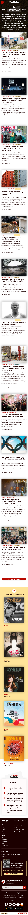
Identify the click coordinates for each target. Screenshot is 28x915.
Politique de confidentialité (10, 897)
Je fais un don (17, 824)
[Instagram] (18, 904)
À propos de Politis (19, 831)
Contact (8, 893)
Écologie (3, 828)
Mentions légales (16, 893)
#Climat (3, 854)
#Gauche (13, 854)
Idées (2, 831)
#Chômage (4, 856)
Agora (3, 824)
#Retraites (19, 854)
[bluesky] (10, 904)
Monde (3, 835)
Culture (3, 833)
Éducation (4, 841)
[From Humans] (21, 904)
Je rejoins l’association (19, 829)
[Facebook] (6, 904)
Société (3, 829)
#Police (8, 854)
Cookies (13, 900)
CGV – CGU (20, 895)
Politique (3, 826)
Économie (4, 839)
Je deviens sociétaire (19, 826)
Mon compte (17, 833)
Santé (2, 843)
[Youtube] (14, 904)
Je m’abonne (17, 828)
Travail (3, 837)
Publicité (21, 897)
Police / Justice (5, 845)
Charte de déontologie (9, 895)
